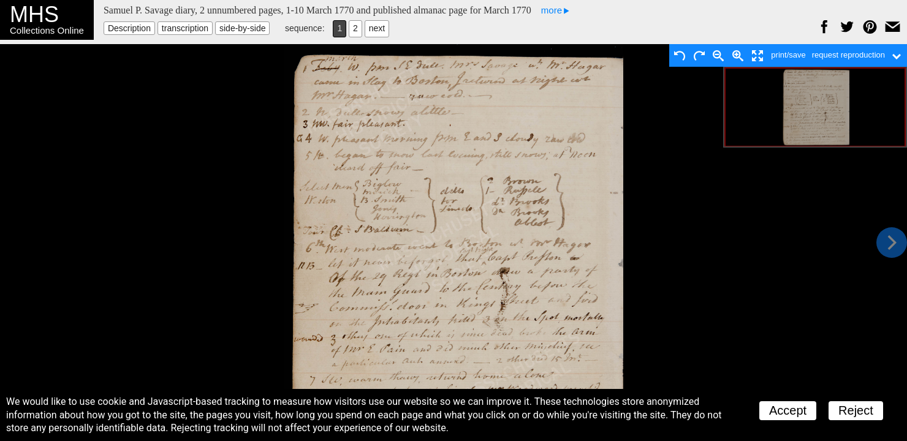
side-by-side (242, 28)
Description (129, 28)
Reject (855, 410)
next (377, 28)
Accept (787, 410)
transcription (185, 28)
